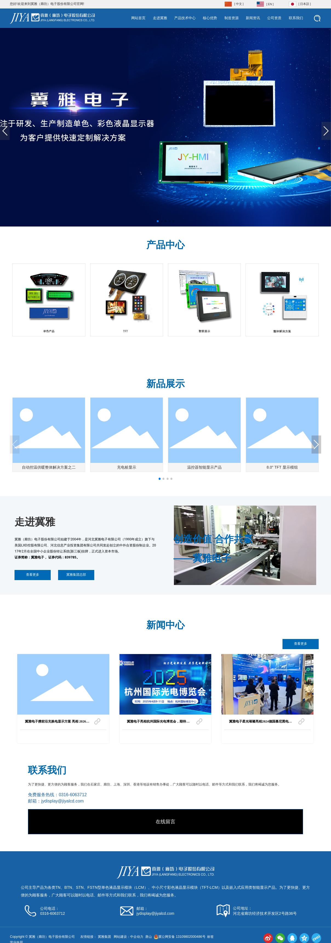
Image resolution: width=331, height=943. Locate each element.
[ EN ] (269, 4)
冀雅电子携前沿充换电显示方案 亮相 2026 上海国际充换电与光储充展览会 (55, 723)
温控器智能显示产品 (204, 467)
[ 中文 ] (239, 3)
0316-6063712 (73, 794)
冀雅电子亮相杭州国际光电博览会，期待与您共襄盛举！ (158, 723)
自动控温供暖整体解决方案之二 (49, 467)
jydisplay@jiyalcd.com (62, 801)
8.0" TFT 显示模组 (282, 467)
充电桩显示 (126, 467)
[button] (158, 221)
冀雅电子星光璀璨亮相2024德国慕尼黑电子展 (260, 723)
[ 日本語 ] (304, 3)
